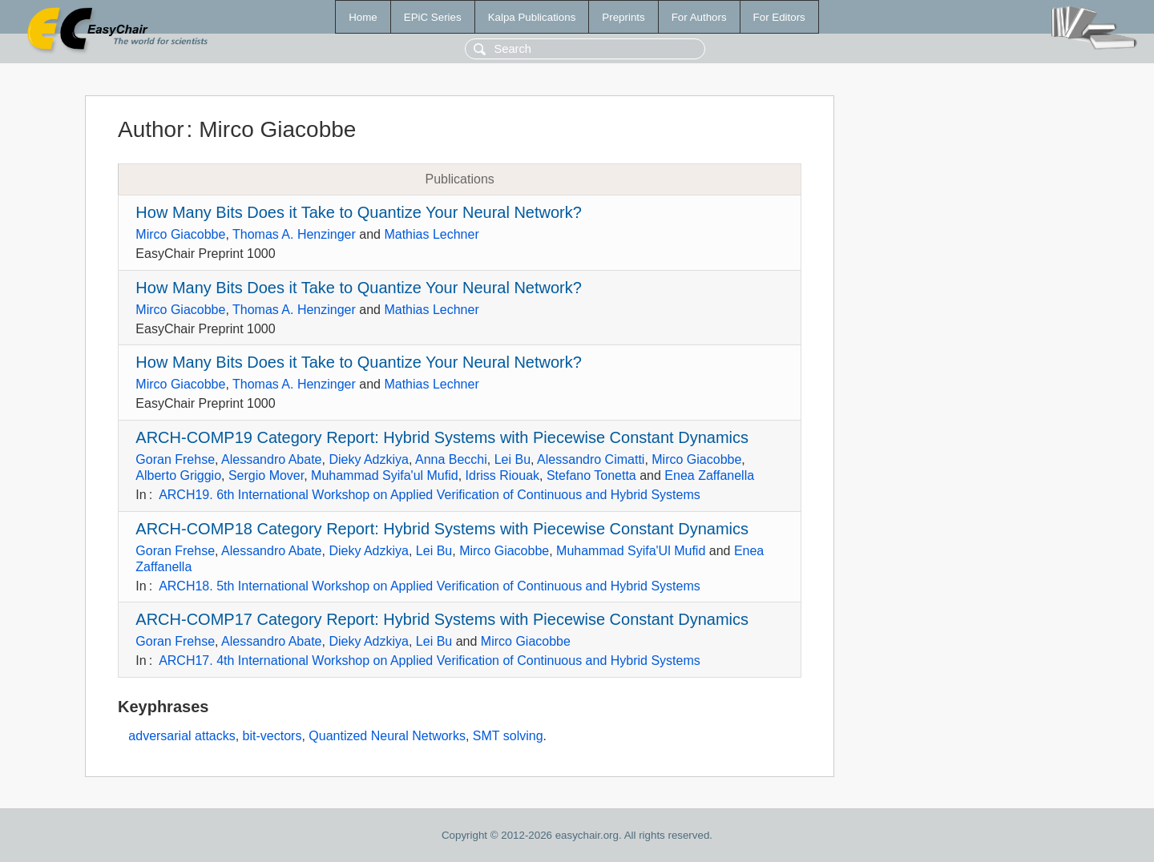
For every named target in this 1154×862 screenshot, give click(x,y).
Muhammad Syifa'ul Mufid (384, 475)
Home (363, 17)
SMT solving (508, 736)
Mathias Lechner (431, 234)
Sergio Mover (266, 475)
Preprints (623, 17)
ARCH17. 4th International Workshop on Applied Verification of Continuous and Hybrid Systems (429, 660)
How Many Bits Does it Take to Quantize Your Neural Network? (358, 212)
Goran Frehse (175, 459)
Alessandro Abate (271, 459)
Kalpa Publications (532, 17)
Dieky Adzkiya (369, 459)
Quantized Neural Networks (387, 736)
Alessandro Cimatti (590, 459)
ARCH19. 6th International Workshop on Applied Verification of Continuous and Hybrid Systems (429, 494)
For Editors (779, 17)
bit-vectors (272, 736)
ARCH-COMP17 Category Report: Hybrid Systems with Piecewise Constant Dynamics (441, 619)
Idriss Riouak (502, 475)
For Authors (699, 17)
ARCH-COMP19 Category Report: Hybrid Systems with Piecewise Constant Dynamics (441, 437)
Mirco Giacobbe (180, 234)
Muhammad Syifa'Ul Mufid (630, 551)
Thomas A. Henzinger (294, 234)
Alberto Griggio (178, 475)
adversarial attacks (181, 736)
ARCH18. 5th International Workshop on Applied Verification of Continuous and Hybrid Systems (429, 586)
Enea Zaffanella (709, 475)
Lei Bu (512, 459)
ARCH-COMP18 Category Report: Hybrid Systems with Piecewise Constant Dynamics (441, 529)
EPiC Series (433, 17)
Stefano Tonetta (591, 475)
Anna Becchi (451, 459)
